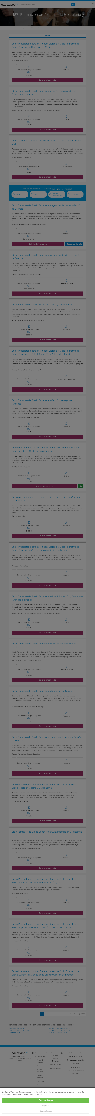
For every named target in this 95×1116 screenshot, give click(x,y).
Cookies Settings (46, 1111)
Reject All (45, 1106)
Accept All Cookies (46, 1100)
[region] (47, 1101)
